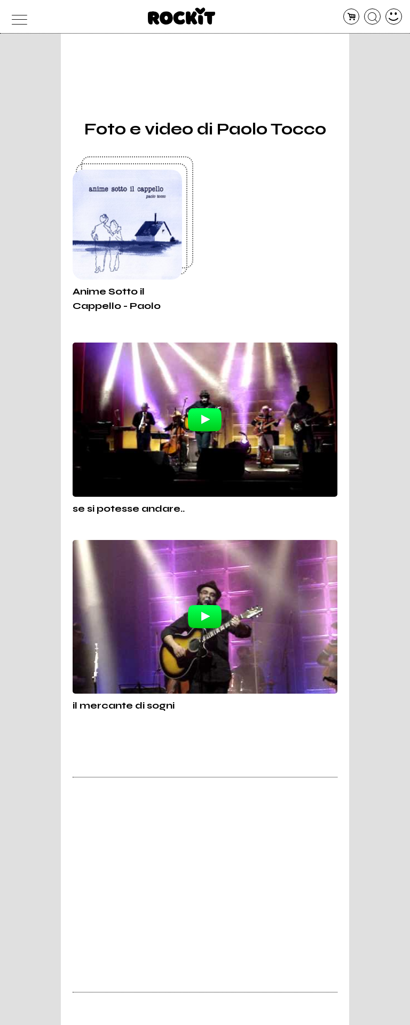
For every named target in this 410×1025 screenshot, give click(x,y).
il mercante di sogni (124, 705)
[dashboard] (393, 17)
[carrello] (351, 17)
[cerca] (372, 17)
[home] (182, 16)
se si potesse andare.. (129, 508)
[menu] (16, 17)
